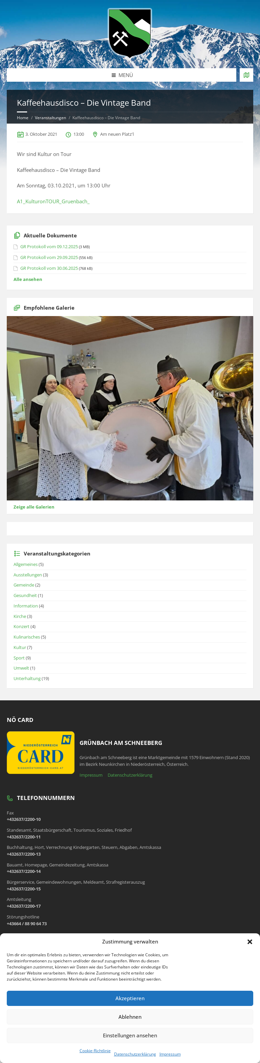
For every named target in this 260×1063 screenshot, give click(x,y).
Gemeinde (24, 585)
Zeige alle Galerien (34, 507)
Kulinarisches (27, 637)
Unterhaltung (27, 678)
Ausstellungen (28, 575)
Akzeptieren (130, 998)
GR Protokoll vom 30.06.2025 (49, 268)
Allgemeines (26, 564)
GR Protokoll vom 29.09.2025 (49, 257)
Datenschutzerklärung (135, 1054)
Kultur (20, 647)
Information (26, 606)
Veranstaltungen (50, 118)
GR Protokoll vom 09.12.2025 (49, 246)
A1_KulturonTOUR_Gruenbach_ (53, 201)
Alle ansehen (28, 279)
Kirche (20, 616)
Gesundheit (25, 595)
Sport (19, 658)
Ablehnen (130, 1016)
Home (22, 118)
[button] (249, 941)
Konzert (21, 626)
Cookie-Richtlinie (95, 1051)
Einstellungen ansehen (130, 1035)
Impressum (170, 1054)
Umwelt (21, 668)
